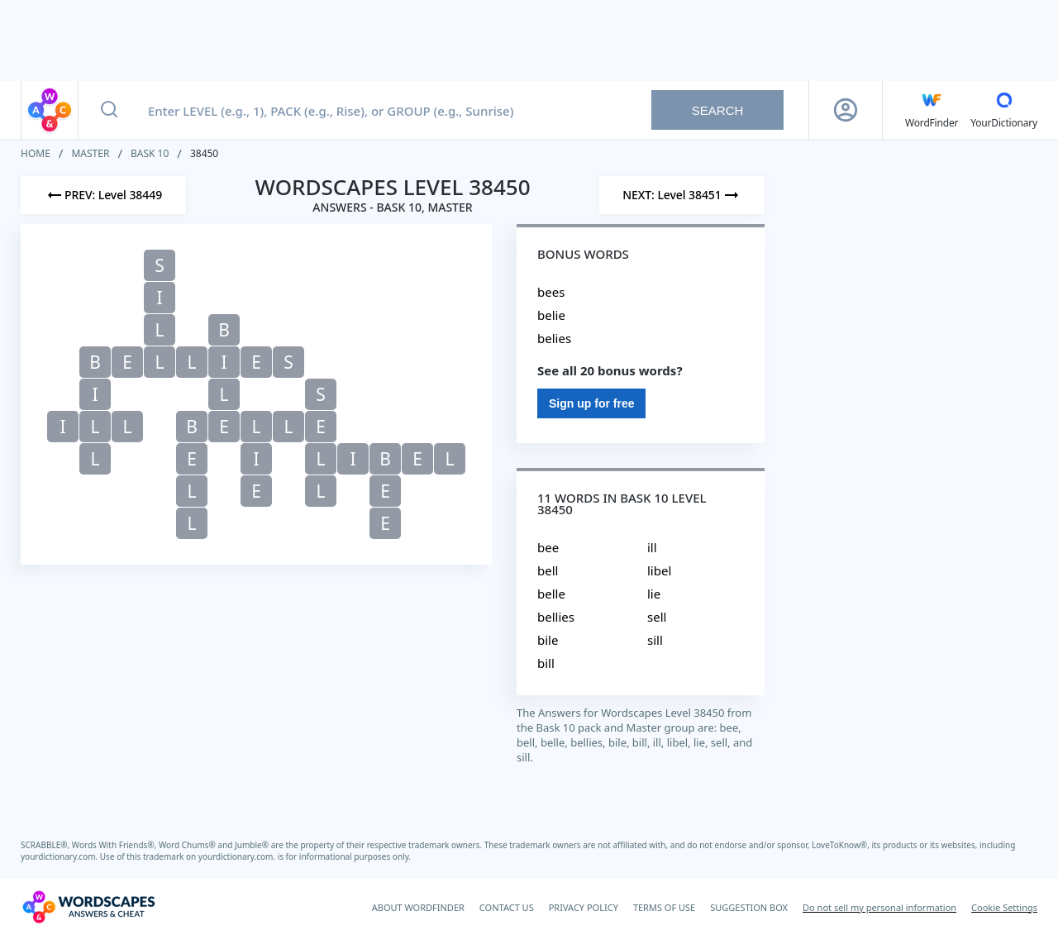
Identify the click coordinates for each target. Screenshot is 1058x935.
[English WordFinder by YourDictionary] (931, 110)
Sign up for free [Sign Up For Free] (591, 403)
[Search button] (109, 110)
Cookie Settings (1004, 907)
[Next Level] (682, 195)
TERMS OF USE (664, 907)
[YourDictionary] (1003, 110)
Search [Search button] (718, 110)
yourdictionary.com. (60, 856)
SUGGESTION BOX (749, 907)
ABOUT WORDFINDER (418, 907)
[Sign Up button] (845, 110)
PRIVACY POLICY (583, 907)
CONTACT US (506, 907)
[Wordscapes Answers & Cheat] (88, 907)
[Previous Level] (103, 195)
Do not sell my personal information (879, 907)
